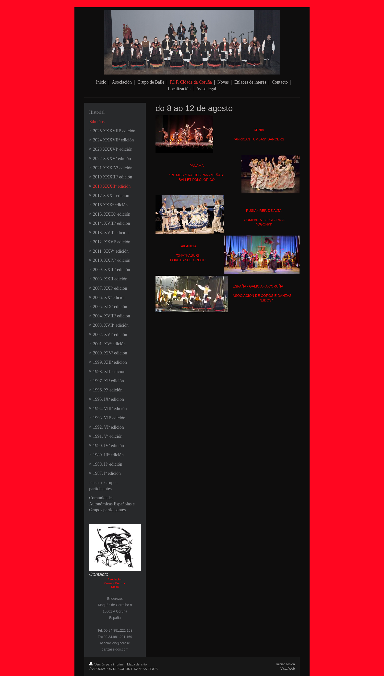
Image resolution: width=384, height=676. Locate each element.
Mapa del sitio (137, 664)
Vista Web (287, 668)
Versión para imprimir (107, 664)
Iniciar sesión (285, 664)
